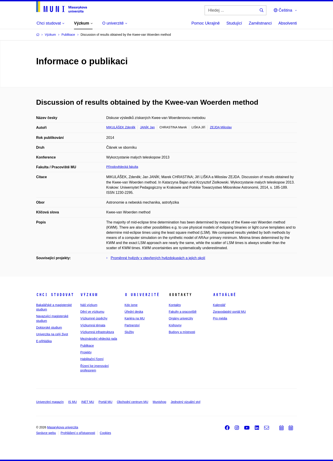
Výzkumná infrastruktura (97, 332)
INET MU (87, 402)
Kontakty (175, 305)
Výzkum (89, 294)
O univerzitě (142, 294)
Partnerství (132, 325)
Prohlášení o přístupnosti (78, 433)
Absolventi (287, 23)
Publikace (87, 345)
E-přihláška (44, 341)
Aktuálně (224, 294)
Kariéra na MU (135, 318)
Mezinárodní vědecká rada (98, 338)
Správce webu (46, 433)
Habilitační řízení (91, 359)
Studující (234, 23)
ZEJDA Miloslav (221, 127)
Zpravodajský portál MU (229, 311)
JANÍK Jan (147, 127)
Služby (129, 332)
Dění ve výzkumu (92, 311)
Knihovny (175, 325)
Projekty (86, 352)
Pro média (220, 318)
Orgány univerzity (181, 318)
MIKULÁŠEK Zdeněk (121, 127)
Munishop (159, 402)
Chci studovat (55, 294)
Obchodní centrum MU (132, 402)
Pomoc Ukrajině (205, 23)
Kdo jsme (131, 305)
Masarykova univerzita (62, 427)
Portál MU (105, 402)
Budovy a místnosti (182, 332)
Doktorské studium (49, 327)
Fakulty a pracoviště (183, 311)
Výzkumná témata (92, 325)
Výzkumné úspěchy (93, 318)
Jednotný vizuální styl (185, 402)
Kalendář (219, 305)
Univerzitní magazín (50, 402)
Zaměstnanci (260, 23)
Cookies (105, 433)
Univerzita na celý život (52, 334)
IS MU (72, 402)
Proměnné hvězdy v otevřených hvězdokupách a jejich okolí (158, 258)
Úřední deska (134, 311)
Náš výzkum (88, 305)
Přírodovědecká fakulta (122, 167)
